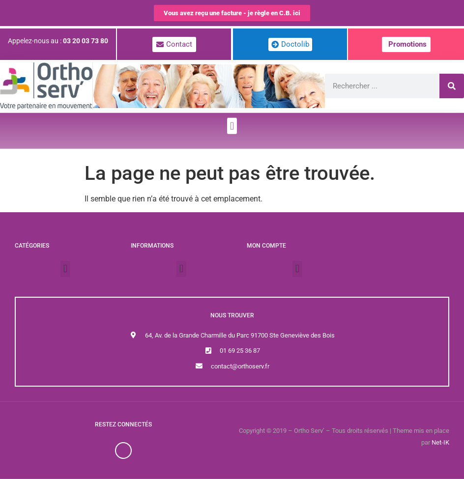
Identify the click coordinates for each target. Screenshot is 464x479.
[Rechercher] (451, 86)
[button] (231, 120)
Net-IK (440, 442)
